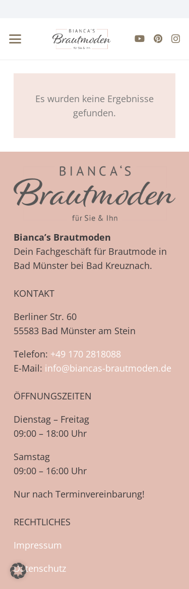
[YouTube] (140, 38)
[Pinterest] (158, 38)
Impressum (38, 545)
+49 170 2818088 (85, 354)
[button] (15, 39)
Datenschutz (40, 568)
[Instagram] (175, 39)
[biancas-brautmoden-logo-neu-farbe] (81, 39)
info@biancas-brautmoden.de (108, 368)
